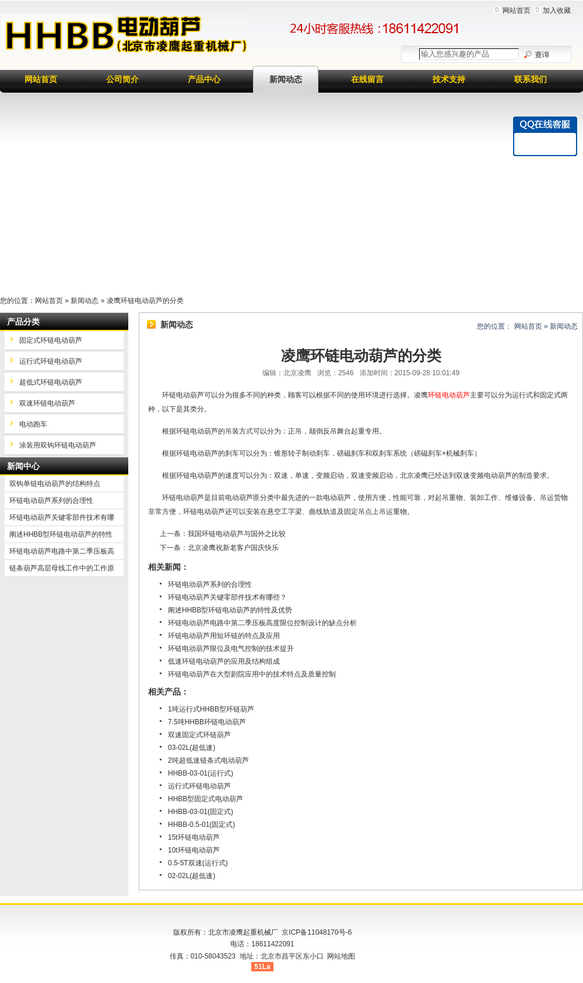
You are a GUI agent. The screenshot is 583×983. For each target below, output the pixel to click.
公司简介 (122, 79)
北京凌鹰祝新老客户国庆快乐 (233, 548)
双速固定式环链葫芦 (199, 735)
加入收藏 (557, 10)
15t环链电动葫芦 (194, 837)
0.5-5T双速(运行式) (198, 863)
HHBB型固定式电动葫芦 (205, 799)
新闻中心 (23, 466)
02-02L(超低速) (191, 876)
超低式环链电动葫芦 (50, 382)
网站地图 (341, 956)
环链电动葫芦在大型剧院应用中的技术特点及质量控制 (252, 674)
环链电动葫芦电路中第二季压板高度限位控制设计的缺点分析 (262, 623)
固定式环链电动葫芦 (50, 340)
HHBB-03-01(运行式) (200, 773)
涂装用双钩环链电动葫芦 (57, 445)
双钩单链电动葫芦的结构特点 (54, 484)
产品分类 (23, 321)
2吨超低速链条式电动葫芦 (208, 760)
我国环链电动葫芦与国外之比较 (237, 534)
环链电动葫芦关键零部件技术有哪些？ (227, 597)
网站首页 (517, 10)
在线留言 (367, 79)
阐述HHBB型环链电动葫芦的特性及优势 (230, 610)
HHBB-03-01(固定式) (200, 812)
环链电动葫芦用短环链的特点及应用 (224, 636)
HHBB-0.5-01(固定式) (201, 824)
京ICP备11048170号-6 (317, 932)
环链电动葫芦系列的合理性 (210, 584)
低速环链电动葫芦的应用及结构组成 (224, 661)
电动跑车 (33, 424)
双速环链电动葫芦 (47, 403)
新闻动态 (285, 79)
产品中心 (204, 79)
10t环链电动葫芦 (194, 850)
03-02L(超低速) (191, 748)
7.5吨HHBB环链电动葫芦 (207, 722)
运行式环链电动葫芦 (199, 786)
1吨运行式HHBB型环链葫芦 (211, 709)
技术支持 (449, 79)
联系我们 (530, 79)
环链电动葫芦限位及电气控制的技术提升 (231, 648)
